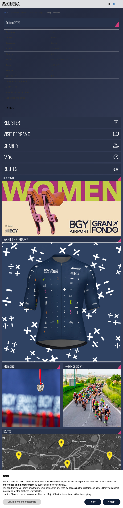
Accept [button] (111, 501)
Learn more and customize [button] (22, 501)
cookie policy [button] (59, 484)
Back (10, 108)
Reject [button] (93, 501)
